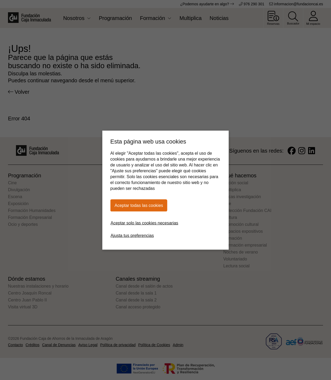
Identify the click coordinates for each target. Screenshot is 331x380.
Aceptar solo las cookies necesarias (144, 222)
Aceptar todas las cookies (139, 205)
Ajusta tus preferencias (132, 235)
